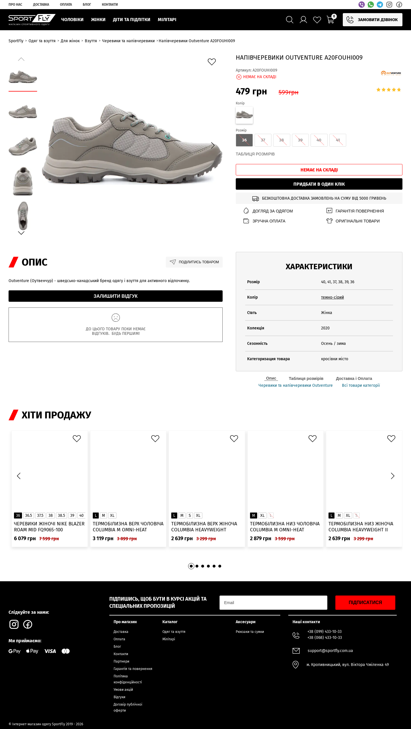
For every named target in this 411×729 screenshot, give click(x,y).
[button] (213, 145)
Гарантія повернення (355, 210)
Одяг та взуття (174, 632)
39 (72, 515)
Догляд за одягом (268, 210)
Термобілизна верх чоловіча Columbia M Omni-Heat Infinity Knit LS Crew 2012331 (128, 527)
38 (51, 515)
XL (112, 515)
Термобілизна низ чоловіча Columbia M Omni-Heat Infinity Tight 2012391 (285, 527)
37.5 (40, 515)
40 (81, 515)
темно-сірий (332, 297)
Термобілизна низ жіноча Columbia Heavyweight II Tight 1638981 (361, 527)
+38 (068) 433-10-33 (324, 637)
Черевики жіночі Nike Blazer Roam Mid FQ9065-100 (49, 527)
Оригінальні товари (353, 220)
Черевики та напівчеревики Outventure (296, 386)
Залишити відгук (116, 296)
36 (18, 515)
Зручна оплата (264, 220)
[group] (132, 144)
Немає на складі (319, 170)
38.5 (61, 515)
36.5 (28, 515)
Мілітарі (168, 639)
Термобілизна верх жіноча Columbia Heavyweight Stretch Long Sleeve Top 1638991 (204, 527)
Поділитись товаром (194, 262)
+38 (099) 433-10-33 (324, 631)
